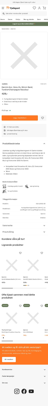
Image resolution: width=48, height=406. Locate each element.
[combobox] (24, 13)
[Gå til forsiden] (13, 8)
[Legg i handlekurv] (20, 118)
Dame (10, 19)
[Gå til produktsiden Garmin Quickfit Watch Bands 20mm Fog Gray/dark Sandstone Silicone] (33, 265)
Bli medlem (9, 359)
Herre (2, 19)
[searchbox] (26, 13)
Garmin (13, 29)
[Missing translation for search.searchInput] (3, 13)
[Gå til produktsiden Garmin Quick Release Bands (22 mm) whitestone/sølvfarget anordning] (12, 265)
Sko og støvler (29, 19)
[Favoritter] (34, 8)
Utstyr (18, 19)
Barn (39, 19)
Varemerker (5, 29)
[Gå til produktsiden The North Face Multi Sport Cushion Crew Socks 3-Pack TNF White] (12, 318)
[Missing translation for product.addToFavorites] (42, 118)
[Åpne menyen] (3, 8)
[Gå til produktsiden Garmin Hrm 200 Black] (33, 318)
